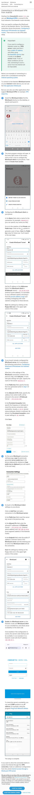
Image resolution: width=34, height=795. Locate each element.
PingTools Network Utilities (19, 708)
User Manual (4, 2)
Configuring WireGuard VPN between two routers (17, 366)
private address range (18, 296)
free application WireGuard (12, 86)
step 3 (25, 387)
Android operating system (9, 77)
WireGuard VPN (12, 18)
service (15, 54)
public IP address (17, 50)
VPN (11, 4)
